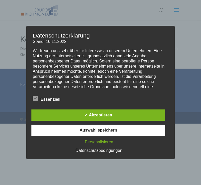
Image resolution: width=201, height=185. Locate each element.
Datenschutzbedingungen (99, 150)
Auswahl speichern (98, 130)
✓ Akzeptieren (98, 115)
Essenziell (46, 98)
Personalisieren (99, 142)
